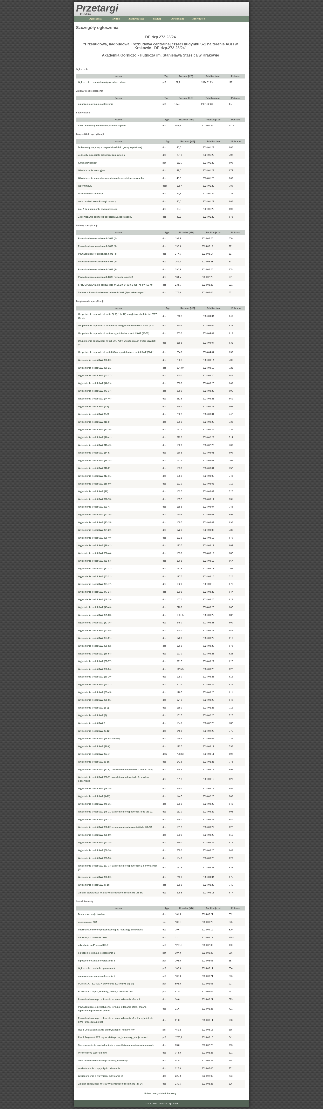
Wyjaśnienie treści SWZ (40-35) (94, 804)
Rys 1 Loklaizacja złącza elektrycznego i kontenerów (106, 1029)
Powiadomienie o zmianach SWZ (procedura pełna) (105, 277)
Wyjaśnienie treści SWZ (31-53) (94, 561)
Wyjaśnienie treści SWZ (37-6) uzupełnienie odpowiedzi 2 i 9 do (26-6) (115, 769)
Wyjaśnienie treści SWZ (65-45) (94, 692)
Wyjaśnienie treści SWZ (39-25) (94, 788)
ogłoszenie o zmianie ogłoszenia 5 (96, 976)
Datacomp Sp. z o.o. (168, 1103)
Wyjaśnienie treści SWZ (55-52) (94, 646)
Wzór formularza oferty (90, 193)
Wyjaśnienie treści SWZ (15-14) (94, 460)
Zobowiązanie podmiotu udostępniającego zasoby (105, 217)
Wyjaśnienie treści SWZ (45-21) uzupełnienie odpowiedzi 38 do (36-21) (115, 811)
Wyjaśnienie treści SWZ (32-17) (94, 568)
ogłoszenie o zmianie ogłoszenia (95, 104)
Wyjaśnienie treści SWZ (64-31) (94, 684)
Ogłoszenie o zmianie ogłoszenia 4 (96, 968)
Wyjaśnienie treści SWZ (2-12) (94, 731)
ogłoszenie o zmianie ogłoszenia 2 (96, 953)
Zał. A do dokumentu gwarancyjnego (97, 209)
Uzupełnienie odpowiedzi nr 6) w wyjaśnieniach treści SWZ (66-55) (113, 333)
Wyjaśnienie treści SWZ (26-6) (94, 746)
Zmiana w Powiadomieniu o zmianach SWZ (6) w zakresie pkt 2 (112, 292)
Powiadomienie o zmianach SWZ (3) (97, 246)
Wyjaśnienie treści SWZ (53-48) (94, 630)
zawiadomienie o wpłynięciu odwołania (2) (100, 1076)
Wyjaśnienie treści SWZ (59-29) (94, 676)
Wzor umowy (85, 186)
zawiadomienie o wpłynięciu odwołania (99, 1068)
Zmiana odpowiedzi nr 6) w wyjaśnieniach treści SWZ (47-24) (110, 1083)
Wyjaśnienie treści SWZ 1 (91, 723)
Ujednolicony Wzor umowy (92, 1052)
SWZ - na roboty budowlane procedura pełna (102, 125)
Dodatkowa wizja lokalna (91, 914)
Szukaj (157, 18)
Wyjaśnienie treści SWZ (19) (93, 491)
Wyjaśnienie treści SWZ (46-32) (94, 819)
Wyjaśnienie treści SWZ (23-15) (94, 522)
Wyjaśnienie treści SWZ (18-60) (94, 483)
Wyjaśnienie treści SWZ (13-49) (94, 445)
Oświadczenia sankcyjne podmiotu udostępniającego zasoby (111, 178)
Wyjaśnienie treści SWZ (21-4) (94, 506)
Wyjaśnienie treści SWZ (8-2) (93, 707)
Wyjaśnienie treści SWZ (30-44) (94, 553)
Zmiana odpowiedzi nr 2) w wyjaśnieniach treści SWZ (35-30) (110, 892)
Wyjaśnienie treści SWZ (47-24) (94, 592)
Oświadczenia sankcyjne (91, 170)
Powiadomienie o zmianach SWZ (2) (97, 238)
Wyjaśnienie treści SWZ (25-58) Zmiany (99, 738)
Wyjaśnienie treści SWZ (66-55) (94, 700)
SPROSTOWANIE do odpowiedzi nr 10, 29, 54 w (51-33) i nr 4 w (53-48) (115, 285)
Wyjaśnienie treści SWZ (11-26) (94, 429)
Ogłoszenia (95, 18)
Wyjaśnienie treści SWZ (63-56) (94, 858)
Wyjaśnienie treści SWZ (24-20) (94, 530)
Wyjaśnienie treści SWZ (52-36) (94, 622)
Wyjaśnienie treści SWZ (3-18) (94, 761)
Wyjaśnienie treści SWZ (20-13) (94, 499)
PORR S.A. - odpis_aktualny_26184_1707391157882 (105, 991)
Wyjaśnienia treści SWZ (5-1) (93, 406)
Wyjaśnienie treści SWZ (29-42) (94, 545)
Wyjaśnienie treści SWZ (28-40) (94, 538)
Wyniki (115, 18)
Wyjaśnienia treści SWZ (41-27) (94, 375)
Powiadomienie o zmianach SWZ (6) (97, 269)
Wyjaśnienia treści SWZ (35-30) (94, 360)
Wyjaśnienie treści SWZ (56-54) (94, 653)
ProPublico (85, 14)
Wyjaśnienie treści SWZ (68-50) (94, 877)
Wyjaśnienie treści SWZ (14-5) (94, 452)
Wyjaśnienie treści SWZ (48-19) (94, 599)
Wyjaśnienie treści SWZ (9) (92, 715)
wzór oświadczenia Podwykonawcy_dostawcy (103, 1060)
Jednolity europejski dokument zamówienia (101, 155)
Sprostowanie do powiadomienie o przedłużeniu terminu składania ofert (116, 1045)
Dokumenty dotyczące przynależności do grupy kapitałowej (110, 147)
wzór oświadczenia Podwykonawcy (97, 201)
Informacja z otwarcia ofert (92, 937)
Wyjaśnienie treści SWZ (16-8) (94, 468)
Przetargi (97, 8)
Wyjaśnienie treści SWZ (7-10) (94, 885)
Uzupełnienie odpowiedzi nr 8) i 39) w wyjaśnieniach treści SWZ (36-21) (116, 352)
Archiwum (177, 18)
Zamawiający (136, 18)
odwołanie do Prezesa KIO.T (93, 945)
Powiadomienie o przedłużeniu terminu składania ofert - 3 (109, 999)
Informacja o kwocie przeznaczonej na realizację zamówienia (110, 929)
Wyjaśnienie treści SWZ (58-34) (94, 669)
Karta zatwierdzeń (87, 163)
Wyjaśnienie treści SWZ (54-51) (94, 638)
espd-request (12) (87, 922)
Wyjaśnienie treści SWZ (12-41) (94, 437)
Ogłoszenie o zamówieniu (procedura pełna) (101, 82)
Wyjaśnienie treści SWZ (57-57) (94, 661)
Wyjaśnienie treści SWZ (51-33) (94, 615)
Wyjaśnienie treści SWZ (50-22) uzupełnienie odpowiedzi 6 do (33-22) (115, 827)
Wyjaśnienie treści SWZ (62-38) (94, 850)
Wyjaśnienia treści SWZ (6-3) (93, 414)
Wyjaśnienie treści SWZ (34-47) (94, 584)
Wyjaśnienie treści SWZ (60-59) (94, 835)
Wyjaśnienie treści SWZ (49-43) (94, 607)
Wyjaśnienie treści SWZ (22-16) (94, 514)
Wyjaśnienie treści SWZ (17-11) (94, 476)
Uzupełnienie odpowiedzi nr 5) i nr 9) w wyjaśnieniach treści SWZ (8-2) (115, 325)
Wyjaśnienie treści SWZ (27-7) (94, 754)
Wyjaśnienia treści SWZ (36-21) (94, 368)
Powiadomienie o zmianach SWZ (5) (97, 261)
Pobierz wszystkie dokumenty (160, 1093)
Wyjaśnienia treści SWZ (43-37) (94, 391)
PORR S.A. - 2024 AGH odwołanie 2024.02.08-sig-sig (106, 983)
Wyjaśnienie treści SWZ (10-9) (94, 422)
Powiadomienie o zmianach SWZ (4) (97, 254)
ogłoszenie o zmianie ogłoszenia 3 (96, 960)
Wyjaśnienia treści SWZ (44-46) (94, 398)
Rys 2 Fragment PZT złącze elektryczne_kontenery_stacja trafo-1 (113, 1037)
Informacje (198, 18)
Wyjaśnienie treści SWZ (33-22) (94, 576)
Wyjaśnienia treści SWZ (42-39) (94, 383)
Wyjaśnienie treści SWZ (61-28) (94, 842)
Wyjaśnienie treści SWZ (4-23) (94, 796)
